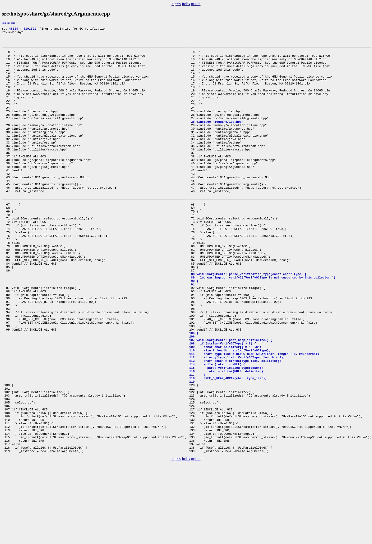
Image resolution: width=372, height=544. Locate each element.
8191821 (30, 29)
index (186, 4)
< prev (176, 4)
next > (196, 4)
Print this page (8, 23)
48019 (13, 29)
